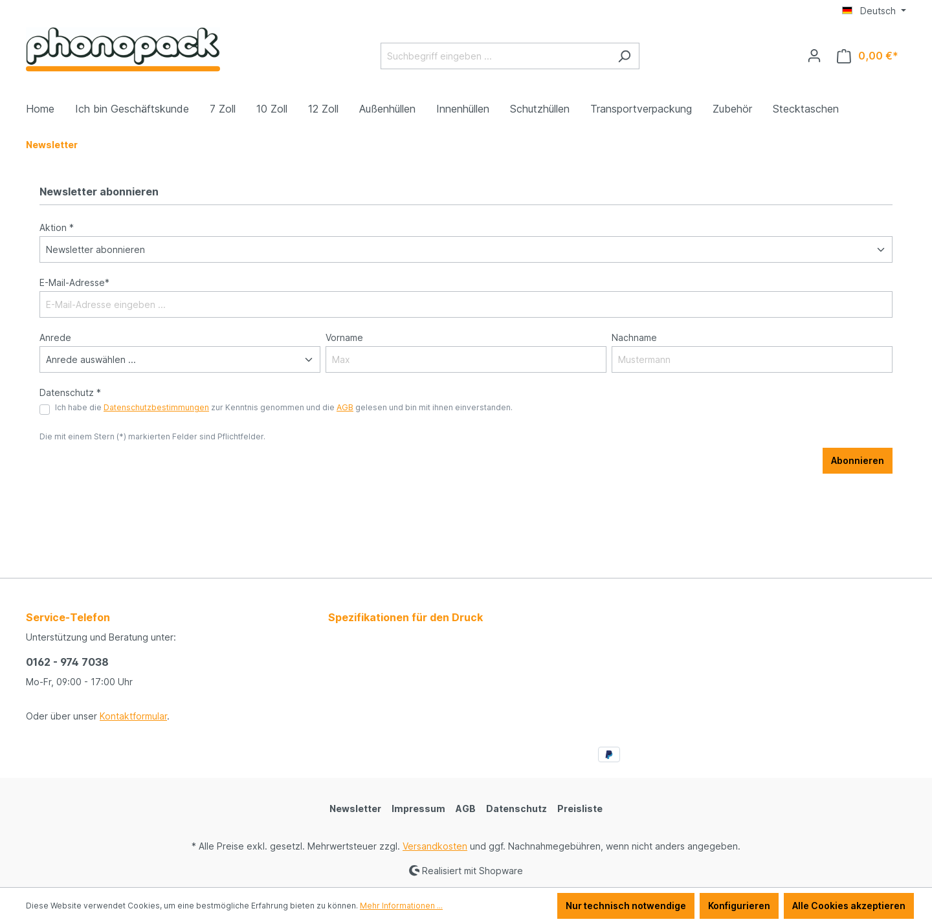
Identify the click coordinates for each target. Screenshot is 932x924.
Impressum (418, 808)
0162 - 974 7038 (67, 661)
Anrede (55, 337)
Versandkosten (435, 846)
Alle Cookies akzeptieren (848, 905)
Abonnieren (857, 460)
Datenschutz (516, 808)
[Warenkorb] (867, 56)
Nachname (634, 337)
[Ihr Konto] (814, 55)
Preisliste (580, 808)
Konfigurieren (739, 905)
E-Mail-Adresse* (74, 282)
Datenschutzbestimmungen (156, 407)
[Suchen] (624, 56)
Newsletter (355, 808)
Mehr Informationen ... (401, 905)
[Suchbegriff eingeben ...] (495, 56)
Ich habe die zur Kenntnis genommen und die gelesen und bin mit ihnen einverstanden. (284, 407)
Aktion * (56, 227)
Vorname (344, 337)
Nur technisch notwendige (626, 905)
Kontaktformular (133, 715)
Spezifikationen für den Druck (405, 617)
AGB (345, 407)
